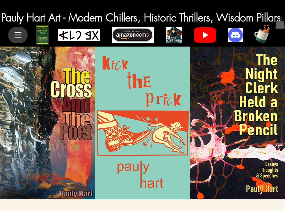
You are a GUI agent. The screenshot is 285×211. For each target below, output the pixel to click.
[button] (280, 23)
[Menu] (18, 35)
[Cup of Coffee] (264, 32)
